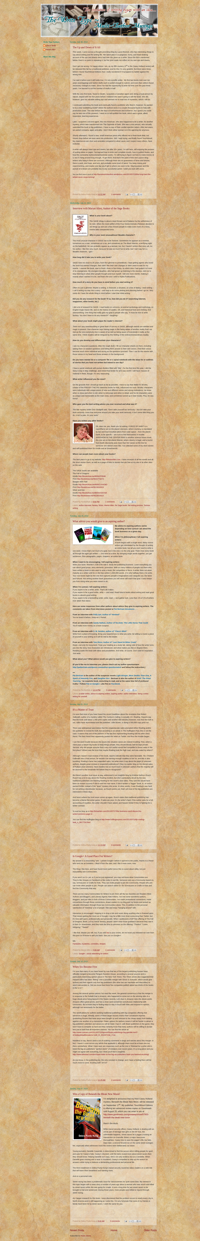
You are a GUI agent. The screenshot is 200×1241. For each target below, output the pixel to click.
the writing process (135, 505)
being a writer (143, 694)
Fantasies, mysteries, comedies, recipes (89, 944)
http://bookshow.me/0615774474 (90, 479)
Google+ (82, 954)
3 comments (111, 690)
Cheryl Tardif (51, 46)
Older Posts (150, 1230)
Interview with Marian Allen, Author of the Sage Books (101, 208)
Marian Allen (50, 50)
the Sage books (121, 505)
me (108, 933)
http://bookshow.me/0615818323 (90, 487)
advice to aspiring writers (100, 694)
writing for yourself (80, 697)
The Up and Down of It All (86, 47)
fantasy (95, 505)
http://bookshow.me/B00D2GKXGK (92, 493)
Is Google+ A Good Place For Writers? (92, 856)
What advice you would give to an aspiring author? (99, 521)
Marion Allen (109, 505)
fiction (101, 505)
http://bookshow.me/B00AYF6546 (92, 476)
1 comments (116, 194)
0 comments (115, 1221)
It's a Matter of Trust (83, 709)
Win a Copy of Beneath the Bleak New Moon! (96, 1094)
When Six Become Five (85, 966)
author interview (85, 505)
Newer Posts (77, 1230)
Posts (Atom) (86, 1236)
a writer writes (84, 694)
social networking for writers (97, 954)
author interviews (130, 694)
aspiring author (117, 694)
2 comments (110, 950)
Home (114, 1230)
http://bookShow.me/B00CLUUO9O (92, 485)
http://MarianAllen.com (111, 460)
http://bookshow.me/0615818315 (90, 496)
